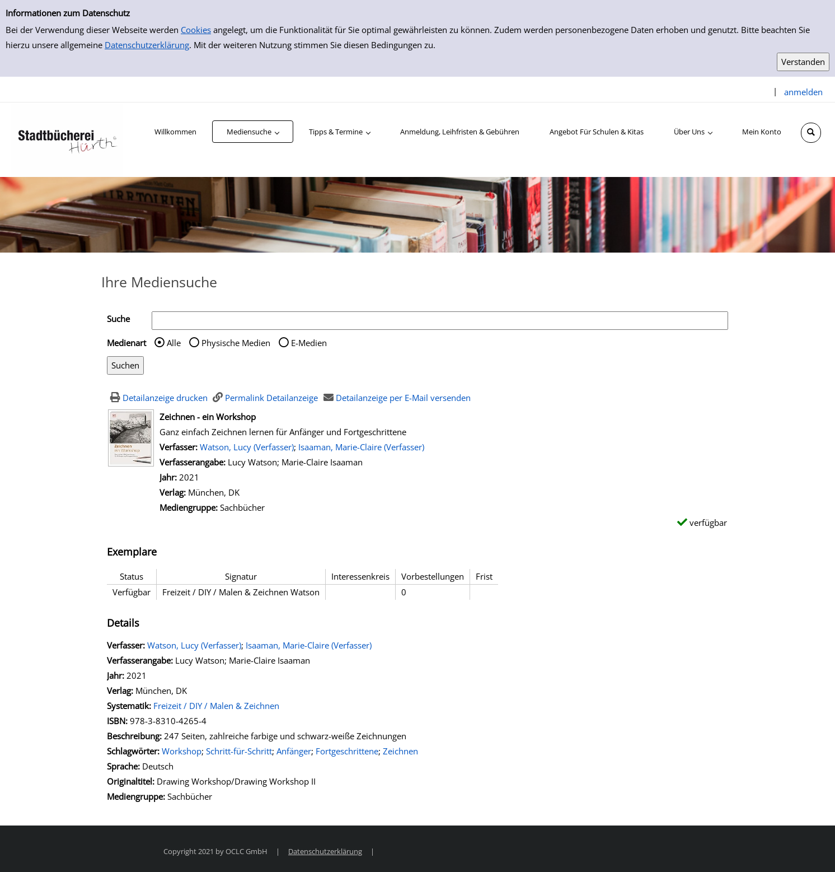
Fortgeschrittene (347, 751)
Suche (118, 318)
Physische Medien (235, 342)
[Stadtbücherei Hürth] (67, 138)
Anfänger (293, 751)
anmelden (803, 91)
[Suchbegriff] (440, 320)
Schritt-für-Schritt (239, 751)
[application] (252, 131)
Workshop (181, 751)
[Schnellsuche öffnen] (811, 133)
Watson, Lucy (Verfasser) (247, 447)
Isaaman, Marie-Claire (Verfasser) (361, 447)
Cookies (196, 29)
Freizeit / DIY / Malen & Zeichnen (216, 705)
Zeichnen (400, 751)
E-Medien (309, 342)
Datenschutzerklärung (147, 44)
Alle (174, 342)
